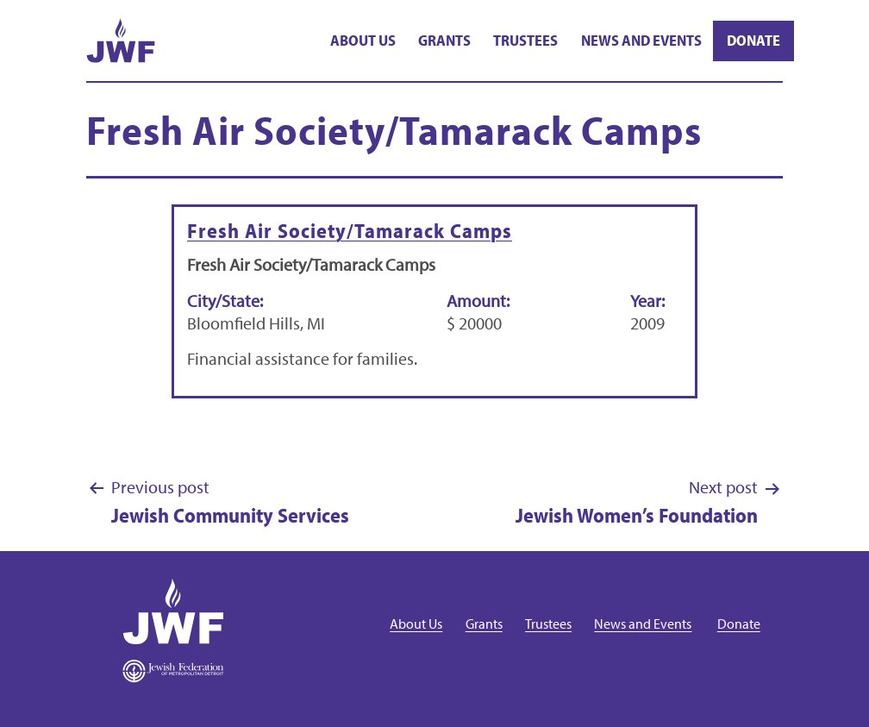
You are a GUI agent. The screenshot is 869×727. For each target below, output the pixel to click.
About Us (363, 40)
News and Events (641, 40)
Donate (753, 40)
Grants (444, 40)
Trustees (525, 40)
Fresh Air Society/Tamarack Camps (349, 230)
